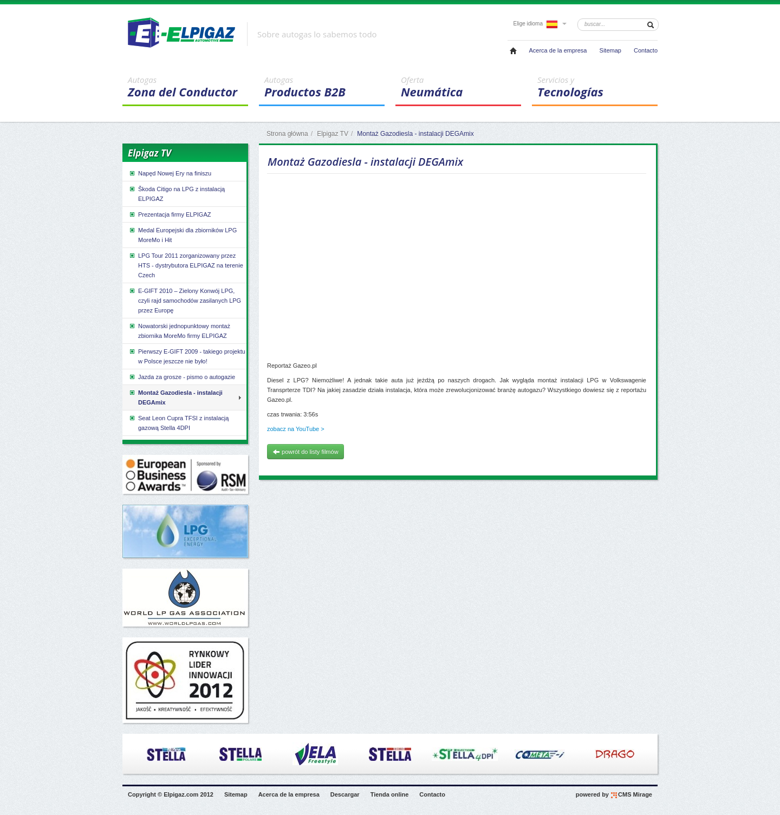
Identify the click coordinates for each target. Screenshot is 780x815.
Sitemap (610, 50)
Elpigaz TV (332, 134)
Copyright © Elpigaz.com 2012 (170, 794)
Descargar (345, 794)
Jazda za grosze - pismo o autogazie (181, 377)
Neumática (461, 87)
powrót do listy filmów (305, 451)
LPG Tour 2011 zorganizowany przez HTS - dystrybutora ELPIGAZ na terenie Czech (185, 265)
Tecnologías (597, 87)
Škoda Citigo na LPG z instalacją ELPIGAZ (176, 193)
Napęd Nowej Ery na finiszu (169, 173)
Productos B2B (324, 87)
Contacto (646, 50)
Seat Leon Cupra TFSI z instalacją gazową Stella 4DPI (178, 422)
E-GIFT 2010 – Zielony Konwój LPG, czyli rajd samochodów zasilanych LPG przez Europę (184, 300)
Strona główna (287, 134)
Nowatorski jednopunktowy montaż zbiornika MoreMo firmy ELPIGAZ (179, 330)
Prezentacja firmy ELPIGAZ (169, 214)
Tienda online (389, 794)
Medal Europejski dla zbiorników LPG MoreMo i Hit (182, 234)
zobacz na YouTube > (295, 429)
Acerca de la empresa (558, 50)
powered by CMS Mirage (614, 795)
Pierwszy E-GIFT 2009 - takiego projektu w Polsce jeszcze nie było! (186, 356)
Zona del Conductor (188, 87)
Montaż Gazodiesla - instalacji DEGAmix (175, 397)
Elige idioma (540, 24)
